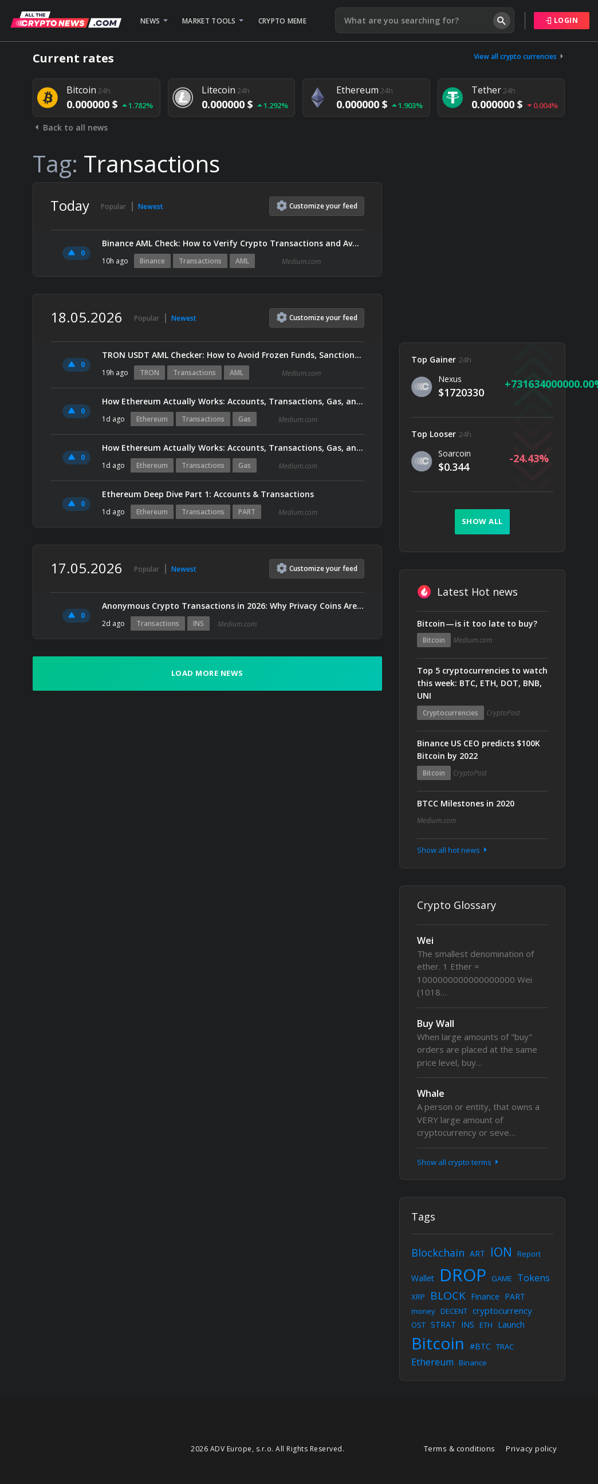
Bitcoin (434, 640)
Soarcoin (454, 453)
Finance (485, 1296)
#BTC (480, 1346)
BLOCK (448, 1295)
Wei (425, 940)
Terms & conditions (459, 1448)
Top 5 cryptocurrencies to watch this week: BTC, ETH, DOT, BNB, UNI (482, 683)
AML (242, 261)
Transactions (200, 261)
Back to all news (70, 127)
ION (501, 1252)
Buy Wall (435, 1023)
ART (477, 1253)
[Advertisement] (482, 253)
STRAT (443, 1324)
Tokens (533, 1278)
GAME (501, 1278)
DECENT (453, 1311)
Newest (150, 206)
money (423, 1311)
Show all (482, 521)
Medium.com (301, 261)
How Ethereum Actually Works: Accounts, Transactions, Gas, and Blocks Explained (233, 401)
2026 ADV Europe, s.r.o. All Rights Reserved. (267, 1449)
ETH (486, 1325)
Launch (511, 1324)
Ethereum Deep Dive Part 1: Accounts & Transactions (208, 494)
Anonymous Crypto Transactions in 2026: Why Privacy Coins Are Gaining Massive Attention (233, 605)
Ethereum (152, 419)
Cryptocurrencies (450, 713)
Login (562, 20)
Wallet (422, 1278)
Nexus (450, 378)
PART (246, 512)
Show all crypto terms (459, 1162)
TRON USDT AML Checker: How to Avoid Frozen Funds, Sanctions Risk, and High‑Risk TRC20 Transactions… (233, 354)
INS (198, 623)
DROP (462, 1274)
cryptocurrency (502, 1310)
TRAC (505, 1346)
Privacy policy (531, 1448)
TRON (149, 372)
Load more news (207, 673)
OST (418, 1325)
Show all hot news (453, 850)
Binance (152, 261)
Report (529, 1254)
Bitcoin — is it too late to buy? (477, 623)
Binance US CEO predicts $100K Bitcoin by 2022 (478, 749)
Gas (244, 419)
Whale (430, 1093)
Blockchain (438, 1252)
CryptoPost (503, 713)
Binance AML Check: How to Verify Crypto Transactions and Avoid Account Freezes (233, 243)
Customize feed (317, 205)
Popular (113, 206)
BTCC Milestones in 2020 (465, 803)
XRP (418, 1297)
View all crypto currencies (519, 56)
